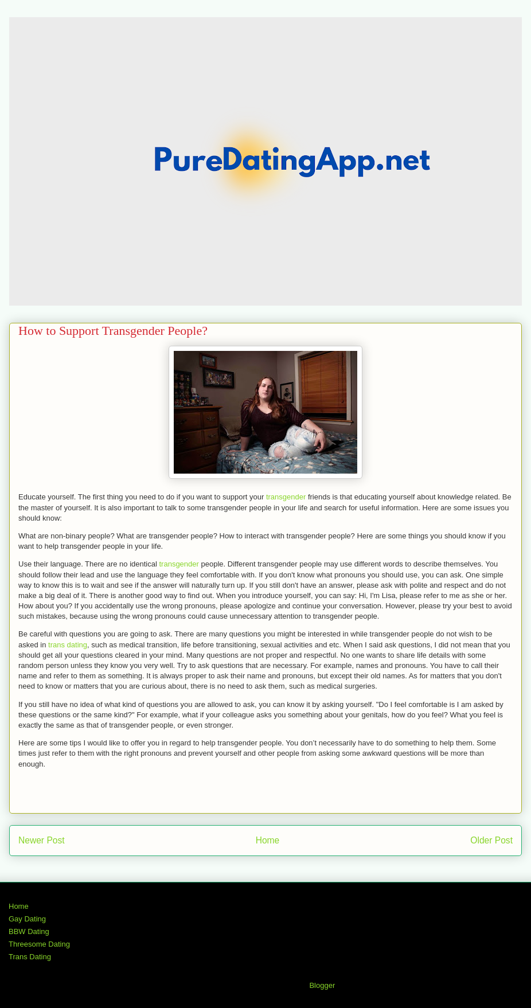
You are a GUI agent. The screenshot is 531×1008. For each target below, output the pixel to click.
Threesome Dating (39, 944)
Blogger (321, 985)
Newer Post (41, 840)
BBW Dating (29, 931)
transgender (286, 497)
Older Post (491, 840)
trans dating (67, 644)
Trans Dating (30, 956)
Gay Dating (27, 919)
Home (268, 840)
